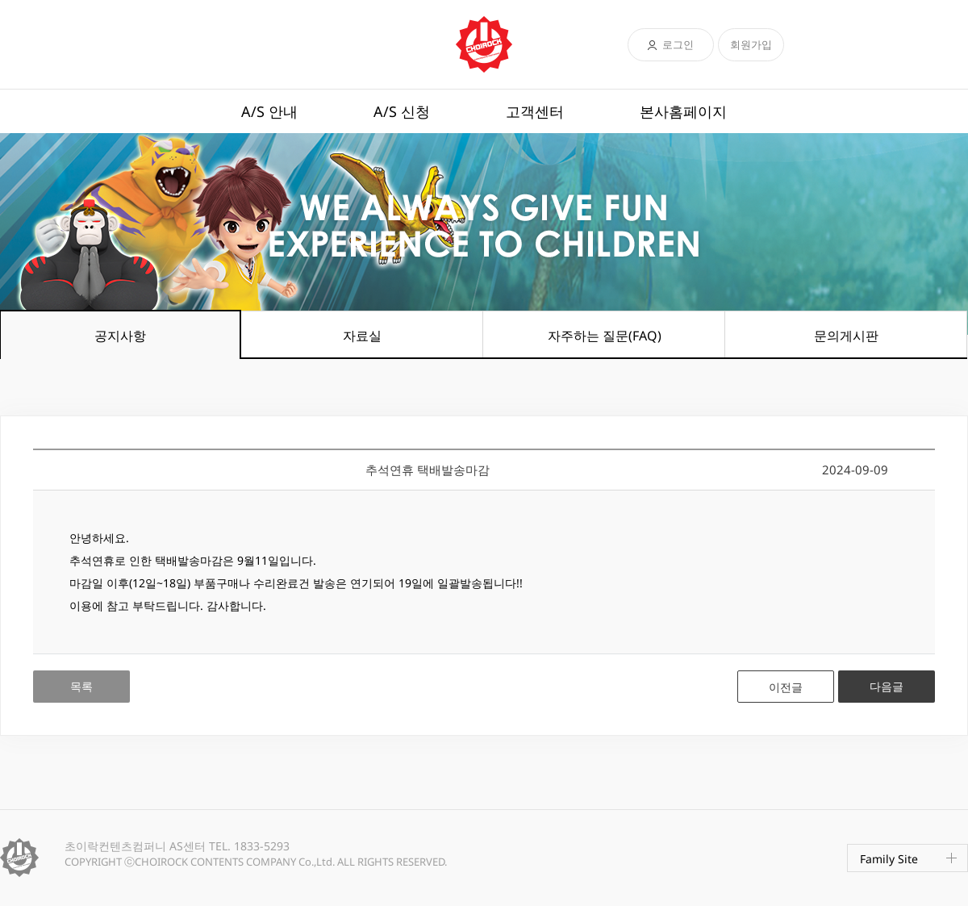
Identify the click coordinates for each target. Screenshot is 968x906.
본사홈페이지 (683, 111)
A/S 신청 (401, 111)
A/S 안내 (269, 111)
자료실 (362, 335)
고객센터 (535, 111)
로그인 (678, 44)
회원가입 (751, 44)
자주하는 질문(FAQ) (604, 335)
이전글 (786, 687)
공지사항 (120, 335)
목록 (81, 686)
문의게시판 (846, 335)
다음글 (886, 686)
